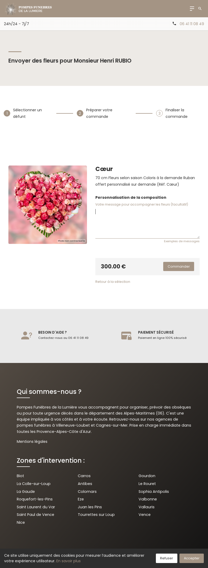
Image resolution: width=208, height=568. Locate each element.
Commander (179, 266)
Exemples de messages (182, 241)
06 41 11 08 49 (192, 23)
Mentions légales (32, 441)
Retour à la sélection (112, 281)
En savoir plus (68, 561)
